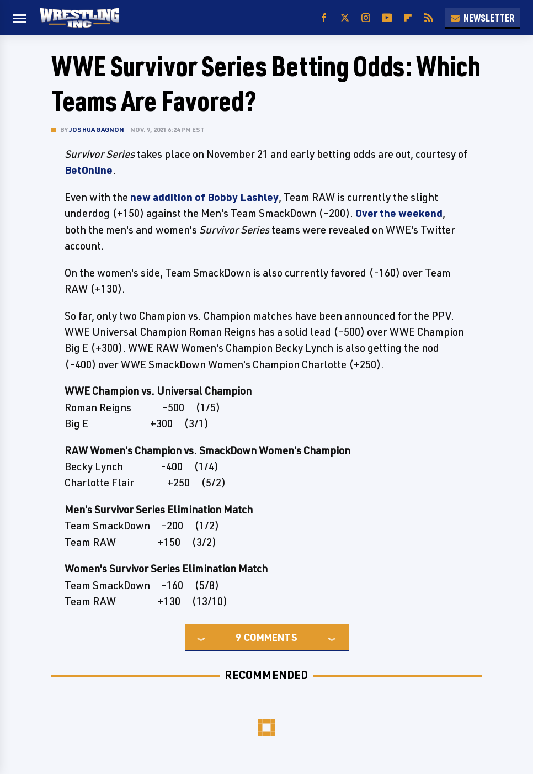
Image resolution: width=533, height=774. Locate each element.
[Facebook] (324, 18)
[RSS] (429, 18)
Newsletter (482, 18)
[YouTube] (387, 18)
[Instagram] (366, 18)
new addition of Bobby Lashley (204, 197)
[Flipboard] (408, 18)
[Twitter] (345, 18)
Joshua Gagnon (97, 129)
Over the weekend (399, 213)
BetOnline (89, 170)
